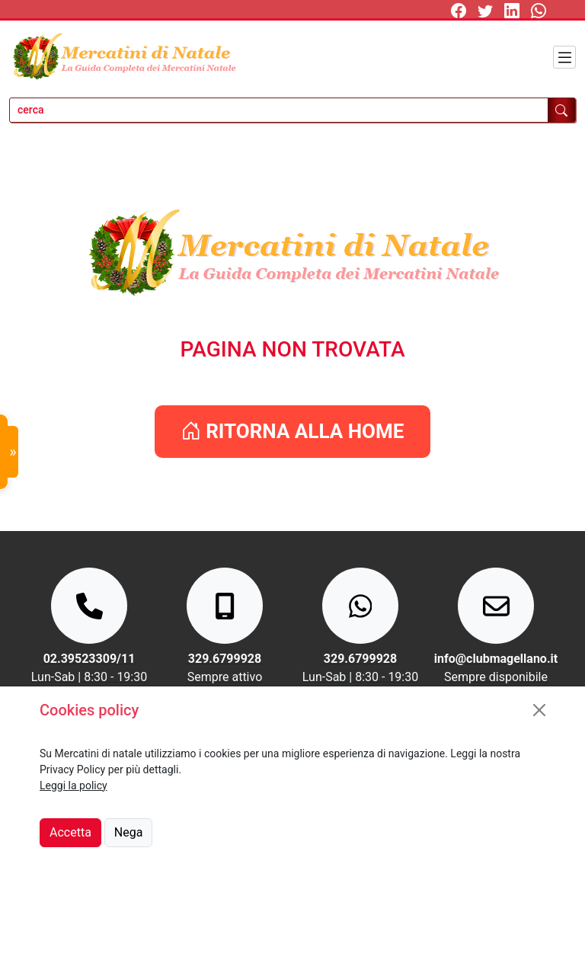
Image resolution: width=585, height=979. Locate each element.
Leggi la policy (73, 785)
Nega (128, 832)
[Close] (539, 710)
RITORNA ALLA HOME (292, 431)
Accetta (70, 832)
